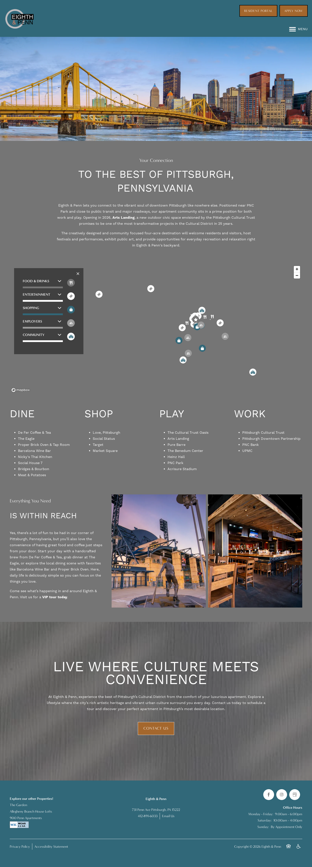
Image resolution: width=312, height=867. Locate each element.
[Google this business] (294, 794)
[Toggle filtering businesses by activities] (71, 323)
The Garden (18, 805)
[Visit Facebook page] (268, 794)
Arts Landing (123, 217)
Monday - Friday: (260, 814)
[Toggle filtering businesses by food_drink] (71, 283)
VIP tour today (54, 597)
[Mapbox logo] (20, 390)
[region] (156, 329)
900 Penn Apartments (26, 818)
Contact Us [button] (156, 728)
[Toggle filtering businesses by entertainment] (71, 296)
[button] (258, 9)
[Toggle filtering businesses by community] (71, 336)
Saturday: (265, 820)
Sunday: (263, 827)
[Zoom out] (297, 275)
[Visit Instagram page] (281, 794)
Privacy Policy (20, 846)
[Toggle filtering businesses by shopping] (71, 309)
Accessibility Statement (51, 846)
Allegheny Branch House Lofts (31, 811)
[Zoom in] (297, 269)
